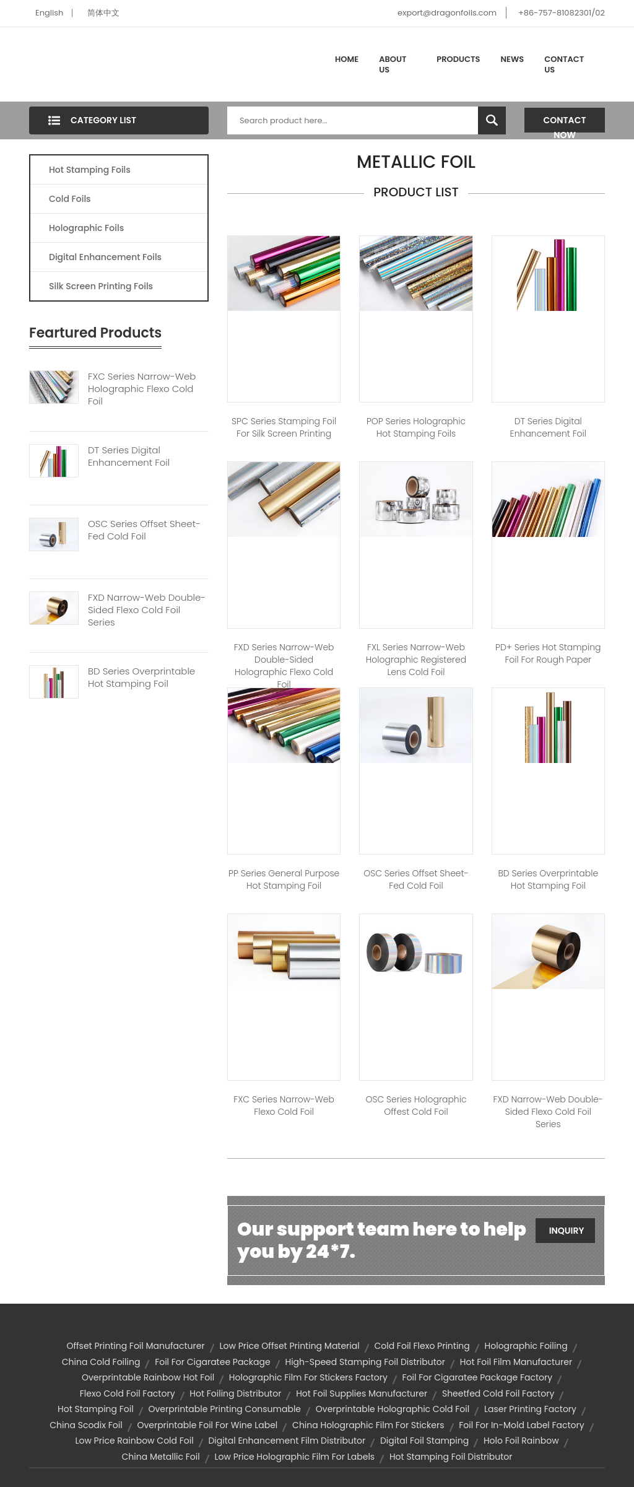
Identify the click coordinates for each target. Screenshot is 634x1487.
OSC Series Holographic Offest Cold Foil (415, 1105)
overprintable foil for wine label (207, 1425)
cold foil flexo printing (421, 1346)
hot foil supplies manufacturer (361, 1393)
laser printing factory (530, 1409)
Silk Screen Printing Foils (101, 286)
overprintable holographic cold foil (392, 1409)
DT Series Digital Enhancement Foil (129, 456)
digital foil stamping (424, 1440)
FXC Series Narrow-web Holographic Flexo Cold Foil (142, 389)
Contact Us (564, 64)
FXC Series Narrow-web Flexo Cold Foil (283, 1105)
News (512, 59)
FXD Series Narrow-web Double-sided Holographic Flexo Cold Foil (284, 666)
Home (346, 59)
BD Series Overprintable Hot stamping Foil (548, 879)
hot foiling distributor (235, 1393)
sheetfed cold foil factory (498, 1393)
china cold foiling (101, 1362)
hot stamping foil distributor (451, 1456)
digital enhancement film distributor (286, 1440)
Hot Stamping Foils (90, 170)
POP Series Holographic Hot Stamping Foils (416, 427)
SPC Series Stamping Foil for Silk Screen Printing (284, 427)
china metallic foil (161, 1456)
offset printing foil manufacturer (135, 1346)
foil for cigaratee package (213, 1362)
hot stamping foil (96, 1409)
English (49, 13)
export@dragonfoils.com (447, 13)
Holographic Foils (86, 228)
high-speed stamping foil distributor (365, 1362)
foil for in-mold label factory (521, 1425)
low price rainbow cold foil (134, 1440)
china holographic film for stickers (368, 1425)
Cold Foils (70, 199)
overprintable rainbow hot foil (148, 1377)
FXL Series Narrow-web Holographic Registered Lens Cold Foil (416, 659)
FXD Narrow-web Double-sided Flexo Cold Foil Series (147, 610)
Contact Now (565, 123)
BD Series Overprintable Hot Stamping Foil (141, 677)
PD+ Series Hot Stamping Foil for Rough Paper (548, 653)
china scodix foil (86, 1425)
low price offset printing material (289, 1346)
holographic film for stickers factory (308, 1377)
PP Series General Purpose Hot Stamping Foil (283, 879)
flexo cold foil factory (127, 1393)
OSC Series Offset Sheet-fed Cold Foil (144, 530)
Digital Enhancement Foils (105, 257)
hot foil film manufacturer (516, 1362)
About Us (392, 64)
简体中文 (103, 13)
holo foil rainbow (521, 1440)
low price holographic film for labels (294, 1456)
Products (458, 59)
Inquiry (566, 1230)
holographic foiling (526, 1346)
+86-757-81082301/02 (561, 13)
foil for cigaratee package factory (477, 1377)
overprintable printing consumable (224, 1409)
